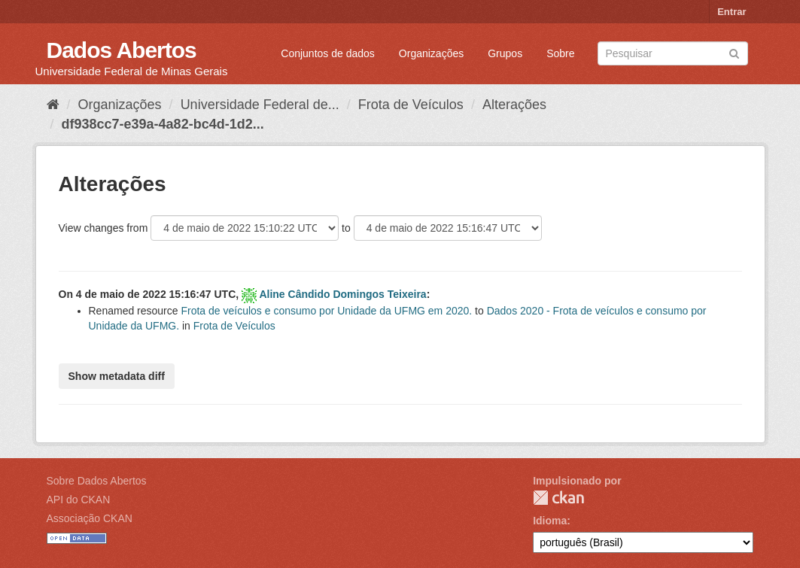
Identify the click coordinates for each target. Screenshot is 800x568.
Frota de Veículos (411, 104)
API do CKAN (79, 500)
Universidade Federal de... (260, 104)
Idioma (550, 521)
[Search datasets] (673, 53)
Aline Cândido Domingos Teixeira (342, 294)
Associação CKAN (89, 518)
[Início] (53, 104)
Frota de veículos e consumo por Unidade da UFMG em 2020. (326, 311)
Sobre (560, 53)
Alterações (514, 104)
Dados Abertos (121, 50)
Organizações (431, 53)
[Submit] (734, 52)
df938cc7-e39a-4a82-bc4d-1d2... (163, 124)
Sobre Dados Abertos (97, 481)
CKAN (558, 498)
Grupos (505, 53)
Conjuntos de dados (328, 53)
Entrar (731, 11)
